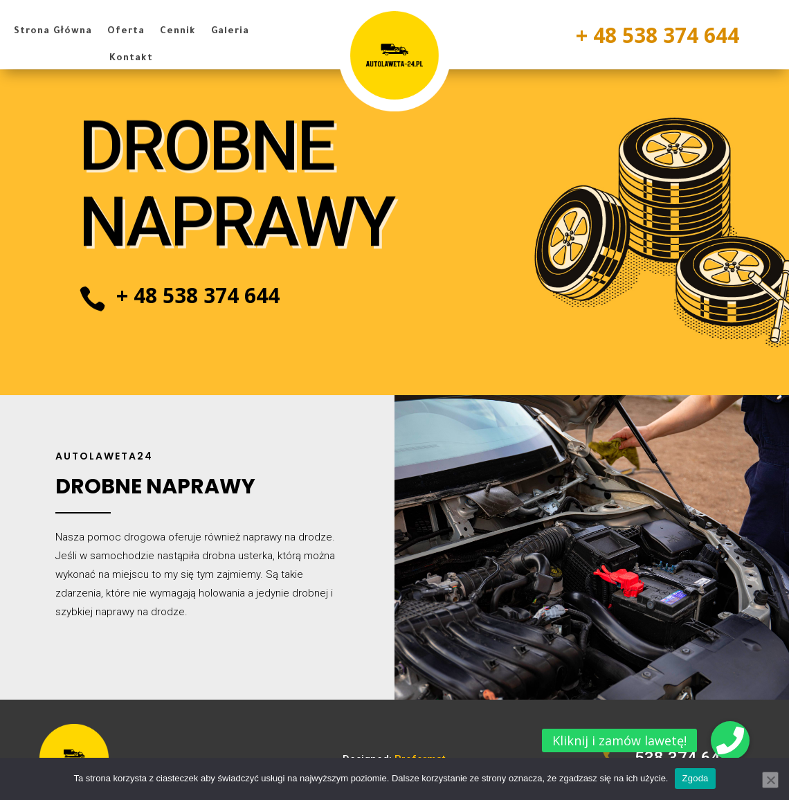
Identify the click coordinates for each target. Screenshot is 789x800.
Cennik (178, 31)
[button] (730, 740)
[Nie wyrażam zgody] (770, 780)
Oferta (126, 31)
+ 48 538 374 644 (657, 35)
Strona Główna (52, 31)
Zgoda (695, 778)
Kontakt (131, 58)
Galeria (230, 31)
